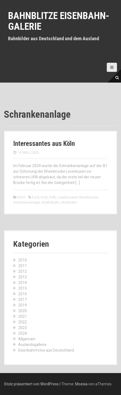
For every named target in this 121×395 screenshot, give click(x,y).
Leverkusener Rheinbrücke (77, 197)
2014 (22, 282)
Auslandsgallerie (32, 344)
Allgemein (26, 339)
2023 (22, 328)
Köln (44, 197)
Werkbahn (69, 202)
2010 (22, 260)
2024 (21, 197)
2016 (22, 294)
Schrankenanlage (26, 202)
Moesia (81, 384)
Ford (35, 197)
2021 (22, 316)
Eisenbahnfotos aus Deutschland (46, 350)
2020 (22, 311)
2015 (22, 288)
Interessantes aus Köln (44, 143)
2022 (22, 322)
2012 (22, 271)
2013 (22, 277)
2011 (22, 266)
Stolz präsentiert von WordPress (31, 384)
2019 (22, 305)
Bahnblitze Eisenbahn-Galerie (58, 21)
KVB (52, 197)
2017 (22, 299)
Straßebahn (51, 202)
